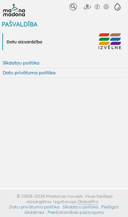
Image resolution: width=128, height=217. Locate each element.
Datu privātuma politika (29, 73)
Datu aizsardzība (24, 42)
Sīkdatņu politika (21, 63)
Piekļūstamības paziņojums (76, 212)
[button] (117, 7)
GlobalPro (88, 201)
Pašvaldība (19, 24)
